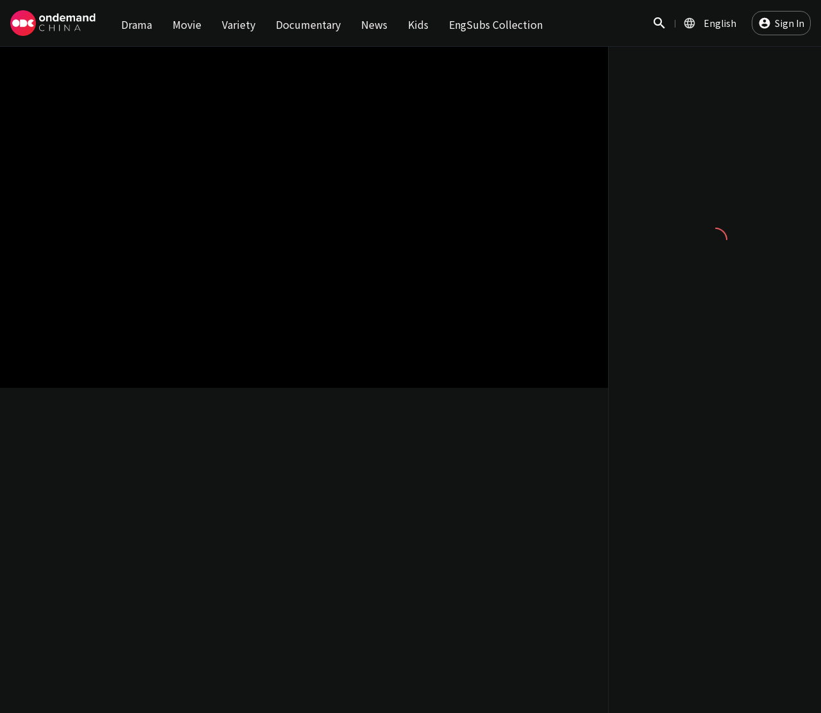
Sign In (789, 23)
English (720, 23)
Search (659, 30)
